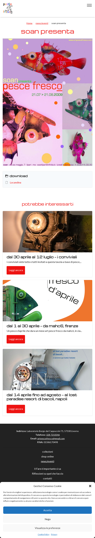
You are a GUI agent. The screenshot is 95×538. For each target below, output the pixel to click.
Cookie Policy (43, 534)
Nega (47, 519)
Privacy (54, 534)
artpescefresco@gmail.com (51, 438)
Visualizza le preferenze (47, 528)
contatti (47, 478)
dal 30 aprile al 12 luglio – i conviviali (42, 257)
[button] (90, 486)
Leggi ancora (16, 270)
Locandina (15, 182)
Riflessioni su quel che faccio (47, 473)
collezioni (47, 451)
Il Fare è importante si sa (47, 468)
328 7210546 (53, 434)
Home (29, 23)
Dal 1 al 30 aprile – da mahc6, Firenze (42, 326)
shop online (47, 456)
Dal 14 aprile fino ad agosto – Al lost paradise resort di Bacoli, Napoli (42, 397)
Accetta (47, 510)
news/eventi (42, 23)
